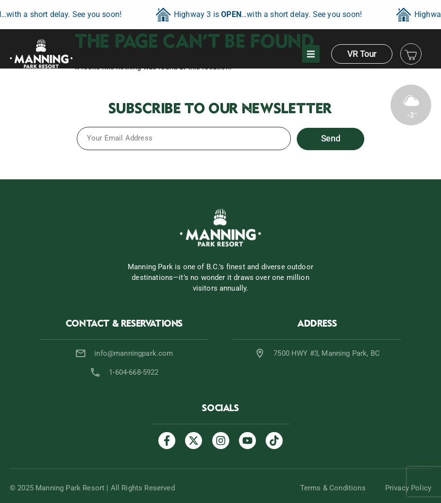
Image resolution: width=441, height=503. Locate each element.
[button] (311, 54)
